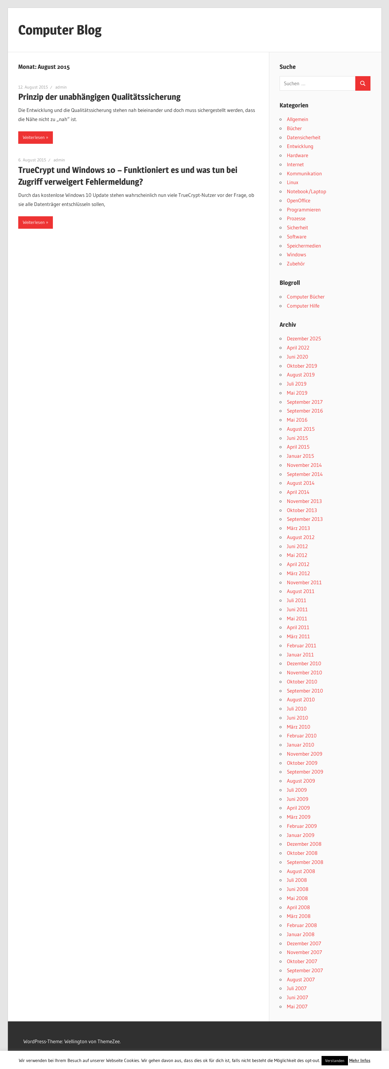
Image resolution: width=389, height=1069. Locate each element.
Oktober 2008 (302, 853)
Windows (296, 254)
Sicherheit (297, 227)
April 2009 (298, 807)
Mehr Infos (359, 1060)
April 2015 (298, 446)
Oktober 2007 (302, 961)
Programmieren (304, 209)
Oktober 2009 (302, 763)
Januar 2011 (300, 654)
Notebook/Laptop (306, 191)
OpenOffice (298, 200)
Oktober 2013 (302, 510)
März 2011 (298, 636)
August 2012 (301, 537)
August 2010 (301, 699)
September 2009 (305, 771)
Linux (292, 182)
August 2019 (301, 374)
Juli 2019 (296, 383)
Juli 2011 (296, 600)
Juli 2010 (297, 708)
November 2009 (304, 753)
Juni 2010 (297, 717)
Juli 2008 (297, 880)
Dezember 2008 (304, 844)
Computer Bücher (306, 296)
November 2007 (304, 952)
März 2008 (299, 916)
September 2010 (305, 690)
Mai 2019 (297, 392)
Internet (295, 164)
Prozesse (296, 218)
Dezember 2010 (304, 663)
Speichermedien (304, 245)
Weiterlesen (34, 137)
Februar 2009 (302, 826)
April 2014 (298, 492)
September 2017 (305, 402)
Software (296, 236)
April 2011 (298, 627)
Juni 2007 (297, 997)
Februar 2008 (302, 925)
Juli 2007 (297, 988)
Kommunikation (304, 173)
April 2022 (298, 347)
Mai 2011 (297, 618)
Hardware (297, 155)
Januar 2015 (300, 456)
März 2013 (298, 528)
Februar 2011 (301, 645)
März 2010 (298, 726)
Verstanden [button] (334, 1060)
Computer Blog (60, 30)
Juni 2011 (297, 609)
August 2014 (301, 483)
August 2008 (301, 871)
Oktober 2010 (302, 681)
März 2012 (298, 573)
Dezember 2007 (304, 943)
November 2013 (304, 501)
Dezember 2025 (304, 338)
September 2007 (305, 970)
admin (61, 87)
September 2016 (305, 410)
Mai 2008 (297, 898)
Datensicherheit (304, 137)
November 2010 (304, 672)
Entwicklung (300, 146)
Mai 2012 (297, 555)
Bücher (294, 128)
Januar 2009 (300, 835)
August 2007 (301, 979)
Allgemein (297, 119)
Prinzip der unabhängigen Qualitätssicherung (99, 97)
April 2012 (298, 564)
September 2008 (305, 862)
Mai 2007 (297, 1006)
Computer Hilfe (303, 305)
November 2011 (304, 582)
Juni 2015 (297, 438)
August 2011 (301, 591)
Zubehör (296, 263)
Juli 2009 (297, 790)
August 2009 (301, 780)
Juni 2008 (297, 889)
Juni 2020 (297, 356)
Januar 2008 (301, 934)
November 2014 (304, 465)
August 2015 (301, 429)
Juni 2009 (297, 799)
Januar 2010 (300, 744)
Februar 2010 (302, 735)
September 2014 (305, 474)
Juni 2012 (297, 546)
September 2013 (305, 519)
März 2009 (298, 817)
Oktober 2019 (302, 366)
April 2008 (298, 907)
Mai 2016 (297, 419)
